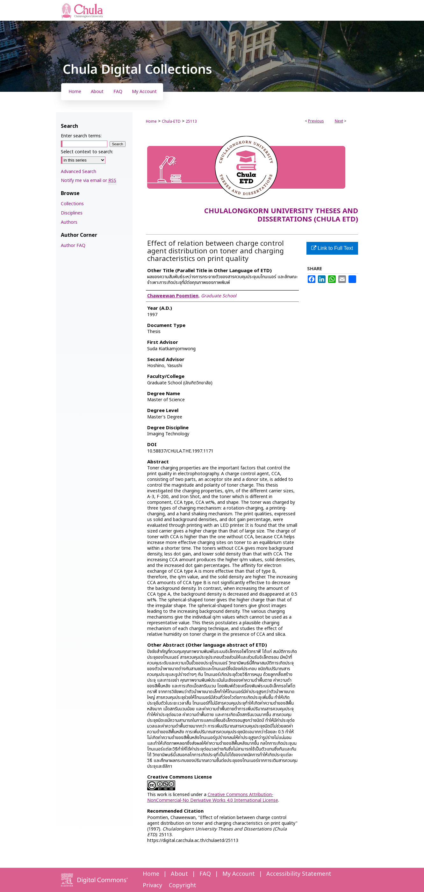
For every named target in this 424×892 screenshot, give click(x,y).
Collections (72, 203)
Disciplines (72, 213)
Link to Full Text (332, 248)
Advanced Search (78, 171)
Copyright (182, 885)
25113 (191, 121)
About (179, 874)
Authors (69, 222)
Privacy (152, 885)
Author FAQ (73, 245)
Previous (316, 121)
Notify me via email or (88, 180)
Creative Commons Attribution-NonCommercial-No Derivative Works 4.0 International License (212, 797)
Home (151, 121)
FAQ (205, 874)
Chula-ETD (171, 121)
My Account (238, 874)
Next (339, 121)
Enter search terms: (81, 136)
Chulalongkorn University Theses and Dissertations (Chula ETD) (281, 215)
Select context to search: (87, 152)
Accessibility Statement (298, 874)
